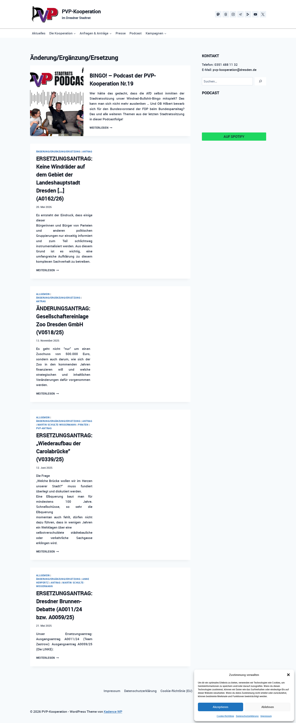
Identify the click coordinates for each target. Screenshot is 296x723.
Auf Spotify (234, 136)
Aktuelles (38, 33)
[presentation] (57, 100)
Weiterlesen (101, 127)
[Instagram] (233, 14)
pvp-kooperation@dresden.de (234, 69)
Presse (121, 33)
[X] (263, 14)
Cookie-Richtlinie (225, 715)
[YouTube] (255, 14)
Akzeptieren (220, 707)
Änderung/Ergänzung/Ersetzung (58, 151)
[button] (288, 675)
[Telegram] (240, 14)
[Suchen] (260, 81)
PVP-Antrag (44, 428)
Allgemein (43, 294)
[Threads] (225, 14)
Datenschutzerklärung (247, 715)
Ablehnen (267, 707)
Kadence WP (113, 711)
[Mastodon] (218, 14)
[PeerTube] (248, 14)
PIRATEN (83, 424)
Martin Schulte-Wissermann (56, 424)
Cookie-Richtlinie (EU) (176, 691)
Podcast (135, 33)
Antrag (87, 151)
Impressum (266, 715)
